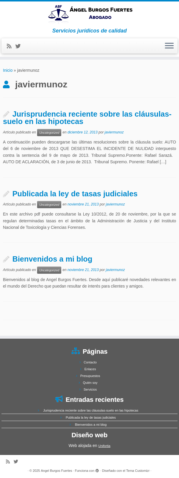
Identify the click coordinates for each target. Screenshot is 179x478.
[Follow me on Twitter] (19, 46)
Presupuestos (90, 376)
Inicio (8, 70)
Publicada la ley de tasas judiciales (74, 194)
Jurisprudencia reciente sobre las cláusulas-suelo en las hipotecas (87, 118)
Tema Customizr (138, 470)
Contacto (90, 362)
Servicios (90, 389)
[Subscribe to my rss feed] (11, 46)
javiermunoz (114, 132)
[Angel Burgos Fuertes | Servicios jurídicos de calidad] (89, 14)
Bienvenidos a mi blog (52, 259)
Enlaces (90, 369)
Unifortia (104, 446)
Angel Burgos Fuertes (56, 470)
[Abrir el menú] (169, 46)
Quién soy (90, 382)
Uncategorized (49, 132)
